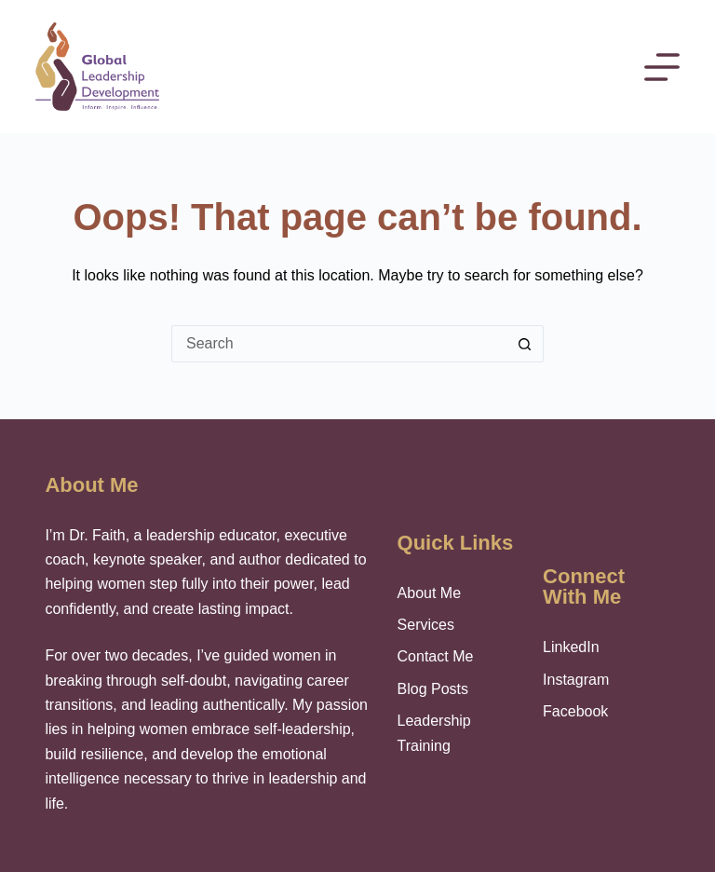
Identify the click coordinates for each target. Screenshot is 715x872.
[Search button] (525, 343)
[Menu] (662, 67)
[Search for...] (338, 343)
